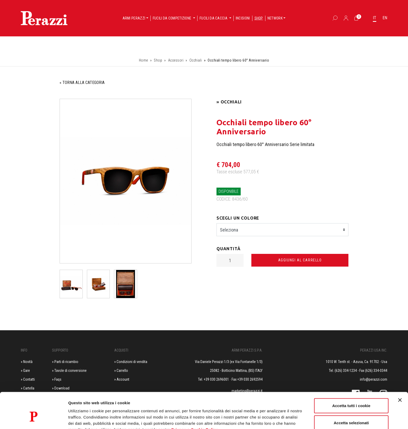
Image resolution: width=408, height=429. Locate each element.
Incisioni (243, 18)
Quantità (228, 248)
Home (143, 60)
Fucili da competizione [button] (172, 18)
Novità (28, 362)
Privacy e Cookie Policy (194, 402)
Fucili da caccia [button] (214, 18)
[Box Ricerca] (335, 18)
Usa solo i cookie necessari (351, 412)
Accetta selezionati (351, 395)
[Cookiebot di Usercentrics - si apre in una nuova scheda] (33, 419)
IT (374, 17)
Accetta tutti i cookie (351, 378)
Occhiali (195, 60)
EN (384, 17)
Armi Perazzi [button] (134, 18)
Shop (258, 18)
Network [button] (275, 18)
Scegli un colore (237, 218)
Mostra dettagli (274, 419)
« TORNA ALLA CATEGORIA (82, 82)
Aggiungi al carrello (300, 260)
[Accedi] (346, 18)
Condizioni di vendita (132, 362)
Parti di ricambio (66, 362)
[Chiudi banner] (400, 372)
